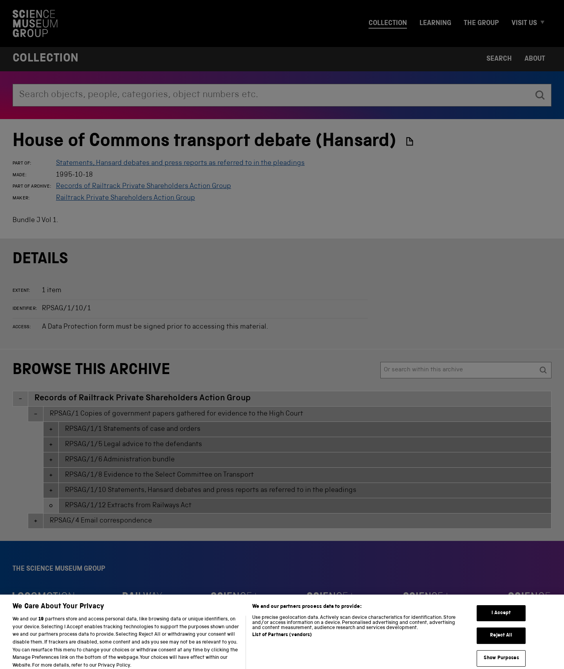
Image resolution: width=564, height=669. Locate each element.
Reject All (501, 641)
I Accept (501, 618)
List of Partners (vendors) (282, 641)
